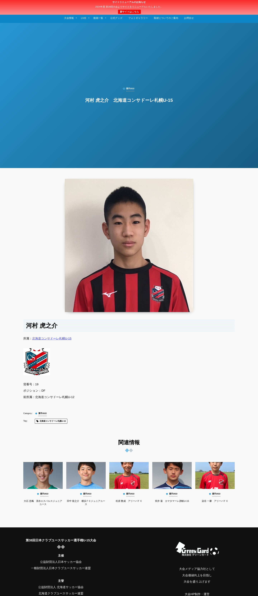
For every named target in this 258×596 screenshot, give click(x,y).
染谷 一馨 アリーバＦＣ (215, 501)
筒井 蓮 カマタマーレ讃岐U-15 (172, 501)
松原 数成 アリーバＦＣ (129, 501)
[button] (248, 5)
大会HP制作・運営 (197, 594)
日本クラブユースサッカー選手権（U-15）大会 (129, 7)
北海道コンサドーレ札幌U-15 (51, 338)
